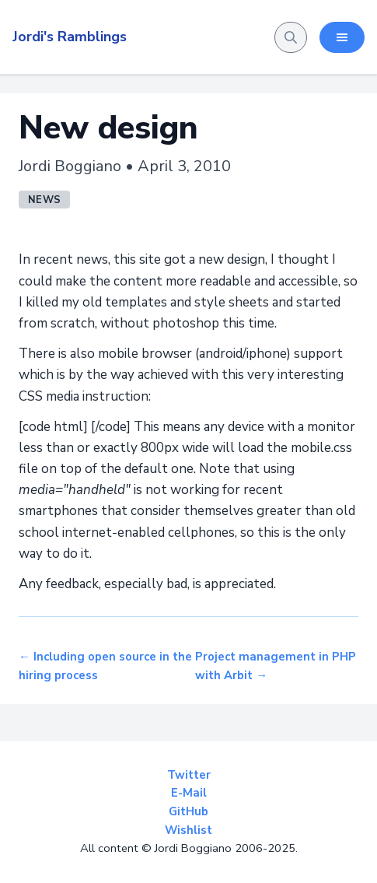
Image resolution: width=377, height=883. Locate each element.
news (44, 200)
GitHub (188, 811)
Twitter (189, 775)
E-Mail (189, 793)
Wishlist (188, 830)
